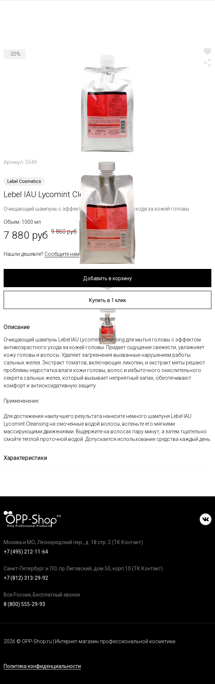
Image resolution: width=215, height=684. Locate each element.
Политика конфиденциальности (42, 666)
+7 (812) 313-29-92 (26, 578)
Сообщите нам (61, 254)
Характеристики (25, 457)
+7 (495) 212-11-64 (26, 552)
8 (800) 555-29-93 (24, 604)
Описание (17, 327)
